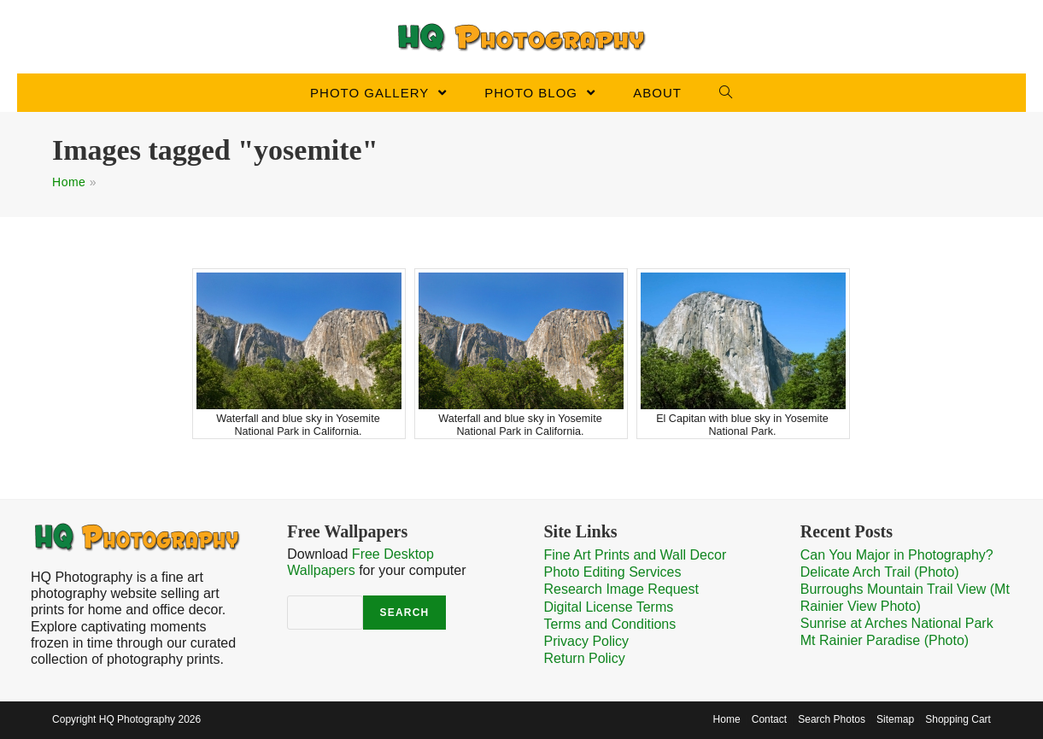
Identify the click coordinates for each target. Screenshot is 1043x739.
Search (405, 613)
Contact (769, 719)
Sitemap (895, 719)
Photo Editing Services (613, 572)
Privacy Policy (587, 641)
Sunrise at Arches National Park (896, 623)
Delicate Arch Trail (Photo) (879, 572)
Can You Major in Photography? (896, 555)
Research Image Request (621, 589)
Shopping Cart (958, 719)
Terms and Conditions (610, 624)
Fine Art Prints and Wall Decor (635, 555)
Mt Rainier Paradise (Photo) (884, 640)
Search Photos (831, 719)
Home (68, 182)
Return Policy (584, 658)
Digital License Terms (609, 607)
